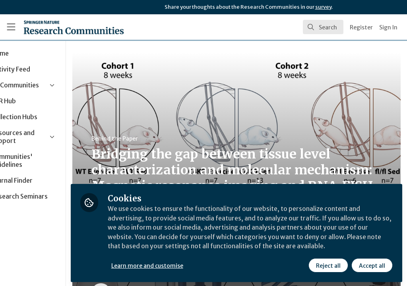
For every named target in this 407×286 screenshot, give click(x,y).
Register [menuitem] (361, 27)
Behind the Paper (150, 138)
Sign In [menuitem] (388, 27)
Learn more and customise (183, 265)
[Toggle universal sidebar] (11, 27)
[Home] (73, 27)
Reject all (328, 265)
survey (323, 7)
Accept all (372, 265)
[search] (323, 27)
